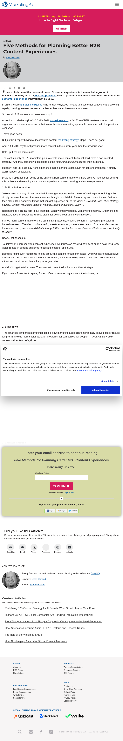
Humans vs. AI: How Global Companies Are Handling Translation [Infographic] (49, 615)
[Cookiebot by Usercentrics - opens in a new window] (107, 349)
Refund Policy (70, 692)
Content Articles (14, 598)
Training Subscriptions (73, 667)
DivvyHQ (95, 573)
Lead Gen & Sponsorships (24, 689)
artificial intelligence (31, 104)
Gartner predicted (45, 95)
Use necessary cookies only (61, 390)
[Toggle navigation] (117, 4)
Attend (61, 28)
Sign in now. (69, 493)
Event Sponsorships (22, 692)
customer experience (14, 99)
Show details (107, 381)
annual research (59, 120)
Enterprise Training (72, 670)
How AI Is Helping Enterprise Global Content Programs (36, 641)
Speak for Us (19, 698)
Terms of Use (69, 695)
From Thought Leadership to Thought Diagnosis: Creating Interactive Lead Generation (53, 621)
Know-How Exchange (73, 689)
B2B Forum (69, 673)
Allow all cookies (100, 390)
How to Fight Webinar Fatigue (61, 20)
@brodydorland (37, 584)
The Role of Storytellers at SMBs (23, 634)
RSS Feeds (18, 670)
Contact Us (68, 686)
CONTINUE (61, 486)
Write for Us (18, 695)
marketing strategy (68, 140)
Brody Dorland (12, 57)
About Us (17, 667)
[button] (50, 510)
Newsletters (18, 673)
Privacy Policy (70, 698)
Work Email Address (42, 473)
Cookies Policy (70, 701)
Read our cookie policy (89, 370)
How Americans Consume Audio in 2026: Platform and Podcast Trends (45, 628)
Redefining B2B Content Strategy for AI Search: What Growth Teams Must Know (50, 608)
